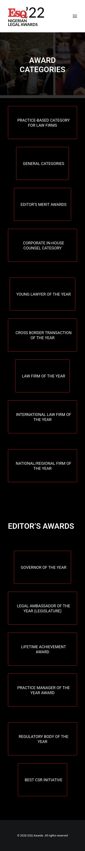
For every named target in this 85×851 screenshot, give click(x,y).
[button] (75, 16)
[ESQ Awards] (26, 16)
